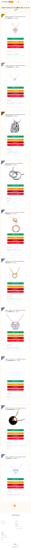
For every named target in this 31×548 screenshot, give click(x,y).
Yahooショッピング (13, 242)
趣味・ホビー (17, 524)
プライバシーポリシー (4, 537)
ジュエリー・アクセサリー (19, 528)
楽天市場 (13, 44)
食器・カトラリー (18, 526)
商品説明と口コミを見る (15, 38)
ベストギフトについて (4, 535)
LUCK (2, 539)
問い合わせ (2, 532)
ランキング (2, 524)
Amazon (13, 139)
